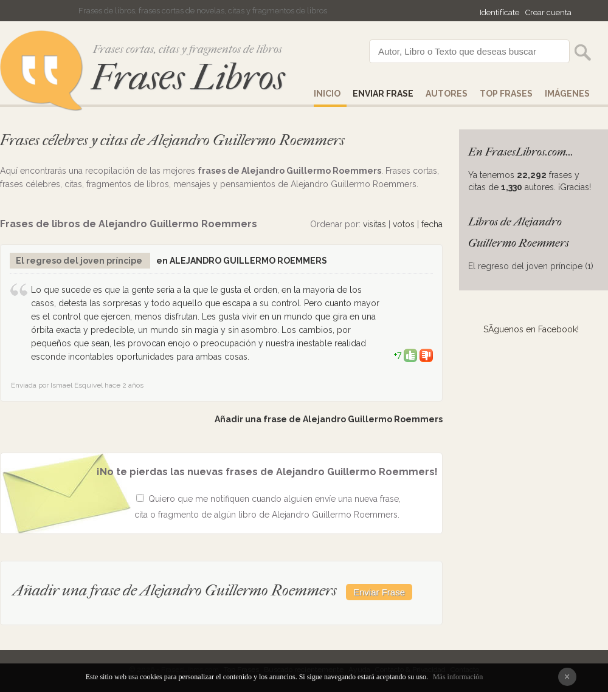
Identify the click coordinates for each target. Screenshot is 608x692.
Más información (458, 677)
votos (404, 224)
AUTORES (447, 93)
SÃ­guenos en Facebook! (531, 329)
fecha (432, 224)
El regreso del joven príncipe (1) (530, 266)
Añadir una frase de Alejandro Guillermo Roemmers (329, 419)
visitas (374, 224)
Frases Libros (188, 77)
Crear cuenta (548, 12)
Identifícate (499, 12)
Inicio (327, 93)
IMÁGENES (567, 93)
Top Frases (506, 93)
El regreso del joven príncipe (80, 260)
